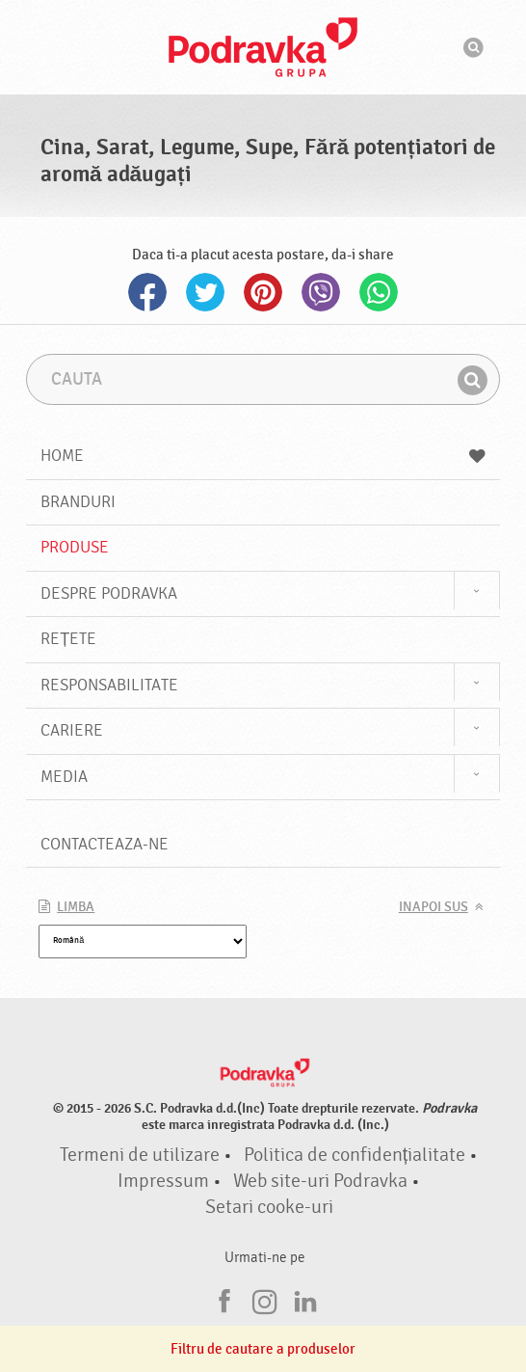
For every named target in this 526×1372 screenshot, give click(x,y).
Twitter (205, 292)
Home (262, 455)
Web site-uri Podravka (320, 1181)
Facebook (147, 292)
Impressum (163, 1181)
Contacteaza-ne (104, 844)
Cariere (71, 730)
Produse (74, 547)
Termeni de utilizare (140, 1155)
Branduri (78, 502)
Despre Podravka (108, 593)
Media (64, 776)
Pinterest (263, 292)
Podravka (263, 47)
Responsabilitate (109, 685)
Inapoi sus (433, 907)
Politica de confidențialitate (354, 1155)
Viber (321, 292)
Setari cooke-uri (269, 1207)
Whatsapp (378, 292)
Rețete (68, 639)
